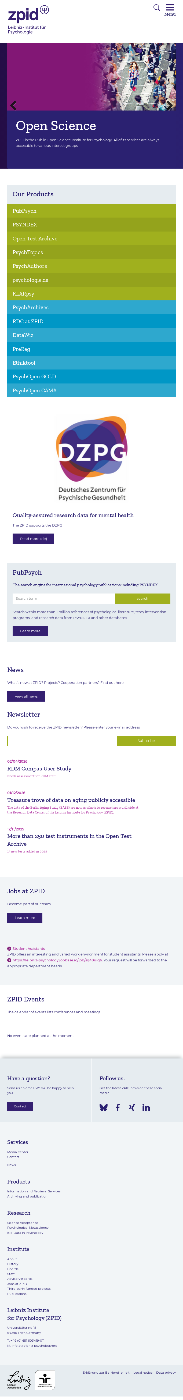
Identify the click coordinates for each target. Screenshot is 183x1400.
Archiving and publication (27, 1196)
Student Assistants (29, 949)
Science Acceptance (22, 1223)
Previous (15, 106)
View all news (26, 696)
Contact (20, 1106)
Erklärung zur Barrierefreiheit (106, 1372)
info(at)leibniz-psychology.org (34, 1346)
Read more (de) (33, 539)
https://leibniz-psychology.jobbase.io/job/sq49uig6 (57, 960)
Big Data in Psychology (25, 1233)
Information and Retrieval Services (34, 1191)
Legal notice (142, 1372)
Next (167, 106)
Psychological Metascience (28, 1228)
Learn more (30, 631)
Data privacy (166, 1372)
